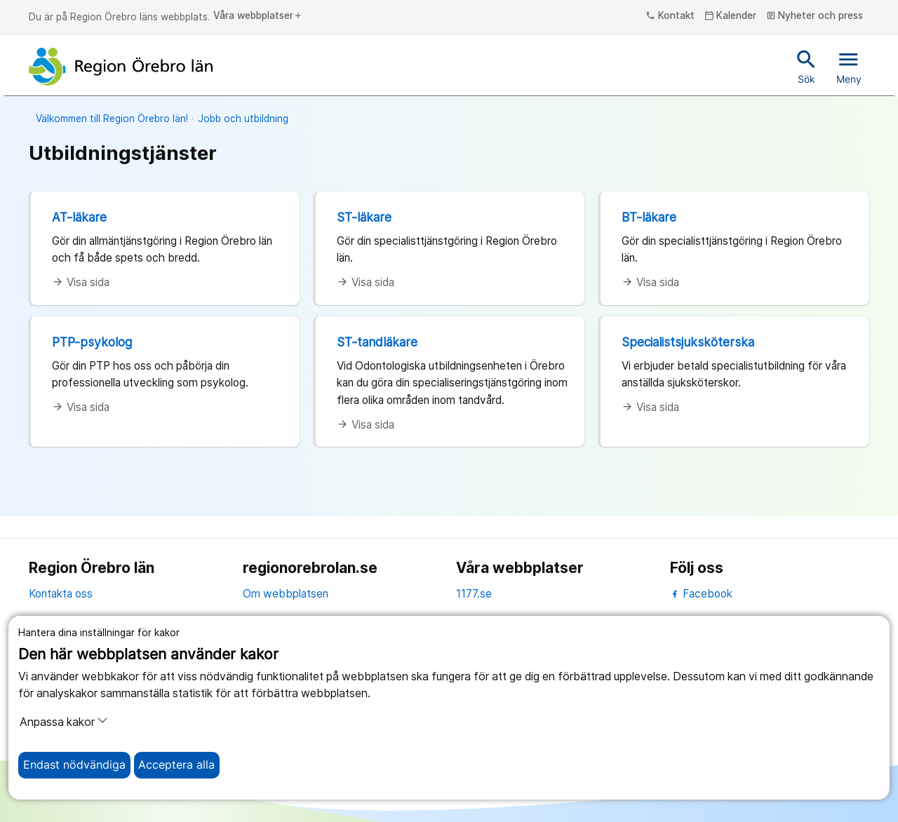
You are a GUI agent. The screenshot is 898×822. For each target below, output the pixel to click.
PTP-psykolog (92, 342)
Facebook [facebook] (701, 593)
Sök (806, 66)
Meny (849, 66)
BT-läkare (649, 217)
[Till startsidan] (120, 66)
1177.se (474, 593)
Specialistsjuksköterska (688, 342)
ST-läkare (364, 217)
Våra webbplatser (258, 16)
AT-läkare (79, 217)
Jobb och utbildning (243, 118)
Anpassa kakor (64, 722)
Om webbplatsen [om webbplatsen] (285, 593)
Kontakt (670, 16)
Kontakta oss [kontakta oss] (61, 593)
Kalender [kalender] (730, 16)
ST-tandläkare (377, 342)
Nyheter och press (815, 16)
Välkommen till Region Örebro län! (112, 118)
